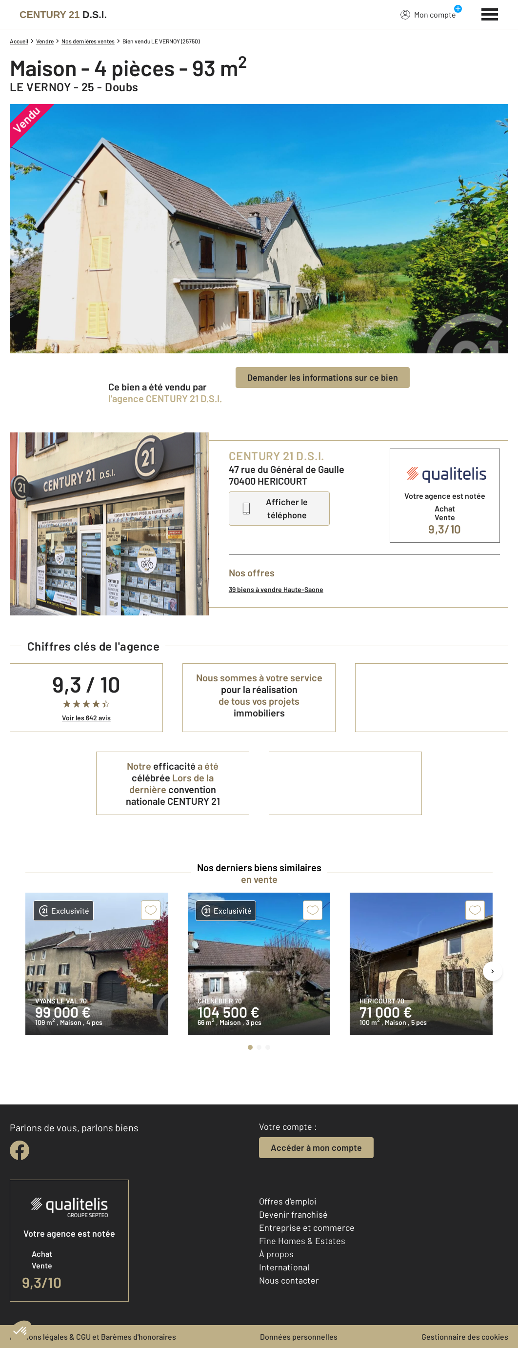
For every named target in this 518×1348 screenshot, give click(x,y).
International (284, 1267)
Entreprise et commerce (307, 1227)
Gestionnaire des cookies (464, 1336)
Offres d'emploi (288, 1201)
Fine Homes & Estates (302, 1240)
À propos (276, 1253)
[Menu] (489, 13)
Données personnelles (299, 1336)
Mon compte (428, 14)
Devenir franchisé (293, 1214)
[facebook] (19, 1150)
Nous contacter (289, 1280)
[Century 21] (63, 14)
